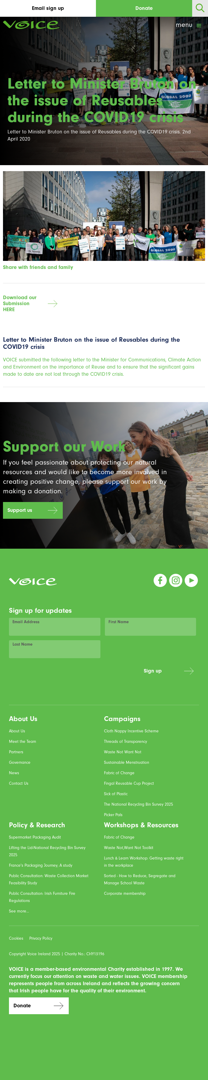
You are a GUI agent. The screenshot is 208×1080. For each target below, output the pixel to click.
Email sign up (48, 8)
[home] (30, 25)
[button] (189, 26)
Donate (144, 8)
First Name (118, 621)
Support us (19, 510)
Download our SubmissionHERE (19, 303)
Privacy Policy (40, 938)
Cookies (16, 938)
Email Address (26, 621)
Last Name (23, 644)
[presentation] (93, 674)
